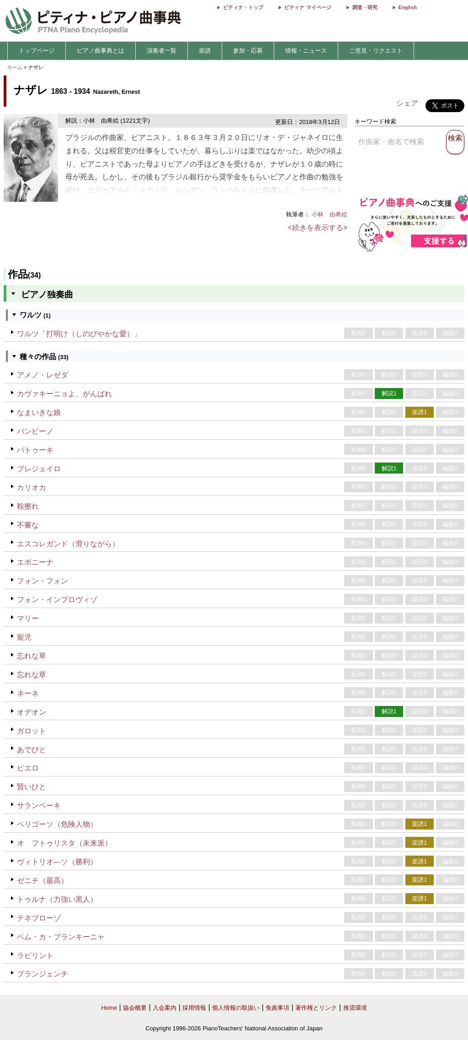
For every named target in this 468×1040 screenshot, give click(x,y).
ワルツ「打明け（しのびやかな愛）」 (79, 334)
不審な (28, 525)
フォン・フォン (42, 581)
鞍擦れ (28, 506)
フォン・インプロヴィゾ (57, 600)
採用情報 (194, 1007)
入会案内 (164, 1007)
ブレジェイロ (39, 469)
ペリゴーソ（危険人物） (57, 824)
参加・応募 (248, 50)
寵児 (24, 637)
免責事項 (277, 1007)
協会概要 (135, 1007)
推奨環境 (355, 1007)
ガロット (31, 731)
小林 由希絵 (329, 214)
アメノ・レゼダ (42, 375)
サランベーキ (39, 805)
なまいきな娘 (39, 412)
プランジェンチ (42, 974)
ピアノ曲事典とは (100, 50)
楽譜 (205, 50)
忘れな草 (31, 656)
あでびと (31, 750)
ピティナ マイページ (307, 7)
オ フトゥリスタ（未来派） (64, 843)
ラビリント (35, 955)
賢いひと (31, 787)
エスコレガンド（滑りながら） (68, 544)
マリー (28, 618)
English (408, 7)
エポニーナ (35, 562)
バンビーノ (35, 431)
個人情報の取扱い (236, 1007)
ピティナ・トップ (243, 7)
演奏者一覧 (161, 50)
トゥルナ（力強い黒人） (57, 899)
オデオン (31, 712)
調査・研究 (365, 7)
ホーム (14, 67)
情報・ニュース (306, 50)
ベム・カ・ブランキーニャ (61, 937)
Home (109, 1007)
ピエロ (28, 768)
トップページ (36, 50)
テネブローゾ (39, 918)
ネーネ (28, 693)
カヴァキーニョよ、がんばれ (64, 394)
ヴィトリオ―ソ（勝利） (57, 862)
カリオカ (31, 487)
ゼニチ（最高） (42, 880)
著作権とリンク (316, 1007)
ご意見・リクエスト (376, 50)
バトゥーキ (35, 450)
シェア (407, 103)
